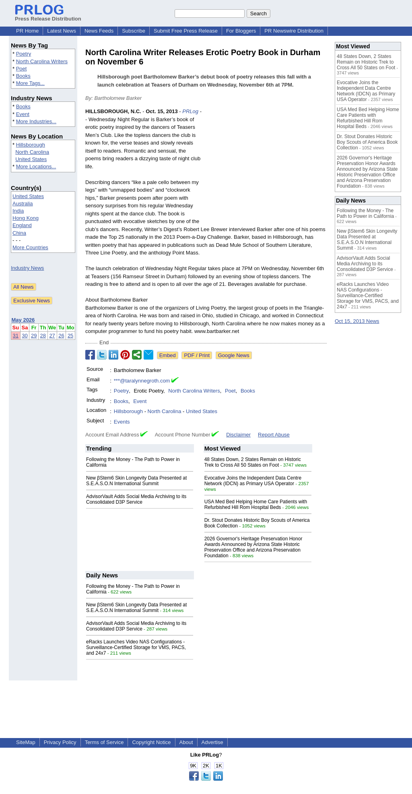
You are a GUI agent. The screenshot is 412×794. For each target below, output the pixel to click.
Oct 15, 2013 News (357, 321)
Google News (233, 355)
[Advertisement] (266, 166)
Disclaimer (238, 435)
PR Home (27, 31)
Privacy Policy (60, 742)
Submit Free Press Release (186, 31)
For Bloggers (241, 31)
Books (23, 76)
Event (22, 114)
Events (122, 422)
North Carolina (32, 152)
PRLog (190, 111)
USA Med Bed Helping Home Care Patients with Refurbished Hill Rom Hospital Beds (255, 504)
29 (34, 336)
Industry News (27, 268)
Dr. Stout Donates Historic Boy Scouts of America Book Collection (367, 142)
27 (52, 336)
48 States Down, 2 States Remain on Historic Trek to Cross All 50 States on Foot (252, 462)
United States (31, 159)
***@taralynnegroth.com (142, 381)
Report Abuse (274, 435)
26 (61, 336)
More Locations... (36, 166)
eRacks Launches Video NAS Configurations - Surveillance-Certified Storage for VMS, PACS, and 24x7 (136, 647)
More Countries (30, 247)
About (186, 742)
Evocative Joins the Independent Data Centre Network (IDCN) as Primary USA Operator (253, 480)
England (22, 225)
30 (24, 336)
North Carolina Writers (42, 61)
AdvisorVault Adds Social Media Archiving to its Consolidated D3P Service (136, 499)
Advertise (212, 742)
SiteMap (25, 742)
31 (16, 336)
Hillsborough (30, 145)
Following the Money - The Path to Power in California (365, 213)
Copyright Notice (151, 742)
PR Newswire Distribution (293, 31)
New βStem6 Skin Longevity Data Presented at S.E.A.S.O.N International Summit (136, 480)
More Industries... (36, 121)
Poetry (23, 54)
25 (70, 336)
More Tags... (30, 83)
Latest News (61, 31)
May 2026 (23, 320)
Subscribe (133, 31)
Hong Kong (25, 218)
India (18, 211)
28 (43, 336)
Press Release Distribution (48, 16)
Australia (22, 204)
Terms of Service (104, 742)
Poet (21, 69)
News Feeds (98, 31)
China (19, 233)
